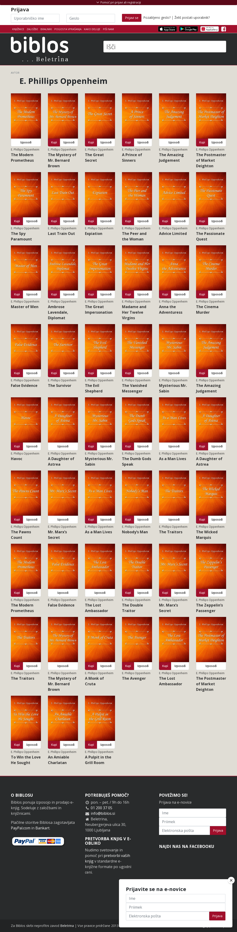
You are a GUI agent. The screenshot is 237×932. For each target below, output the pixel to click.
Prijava (218, 830)
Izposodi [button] (25, 142)
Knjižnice (18, 29)
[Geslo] (90, 18)
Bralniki (46, 29)
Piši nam (108, 29)
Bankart (42, 828)
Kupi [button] (54, 142)
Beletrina (67, 925)
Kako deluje (92, 29)
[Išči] (164, 46)
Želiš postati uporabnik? (192, 17)
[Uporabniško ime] (35, 18)
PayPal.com (20, 828)
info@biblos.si (103, 813)
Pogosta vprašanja (67, 29)
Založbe (32, 29)
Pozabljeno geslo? (157, 17)
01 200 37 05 (101, 807)
